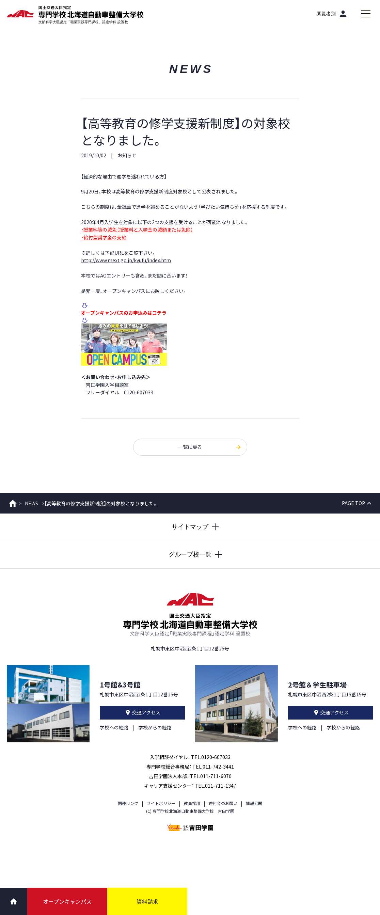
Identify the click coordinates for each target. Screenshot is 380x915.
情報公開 (254, 803)
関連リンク (128, 803)
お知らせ (127, 155)
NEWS (31, 503)
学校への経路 (114, 727)
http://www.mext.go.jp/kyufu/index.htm (126, 260)
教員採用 (192, 803)
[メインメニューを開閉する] (365, 13)
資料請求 (147, 901)
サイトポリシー (161, 803)
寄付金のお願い (223, 803)
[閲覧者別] (332, 13)
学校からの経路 (155, 727)
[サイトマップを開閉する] (190, 527)
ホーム (13, 503)
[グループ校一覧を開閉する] (190, 554)
